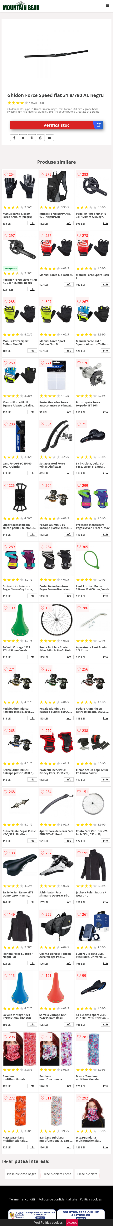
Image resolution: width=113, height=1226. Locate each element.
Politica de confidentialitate (57, 1199)
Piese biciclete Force (56, 1174)
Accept (72, 1222)
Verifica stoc (73, 125)
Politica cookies (91, 1199)
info (32, 223)
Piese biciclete (87, 1174)
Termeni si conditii (22, 1199)
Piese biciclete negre (21, 1174)
